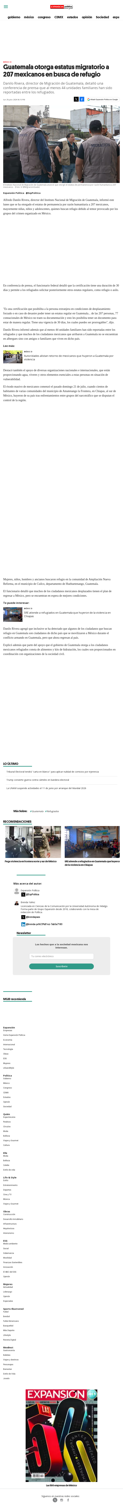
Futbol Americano (11, 1321)
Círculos (7, 1126)
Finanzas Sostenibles (12, 1262)
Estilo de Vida (9, 1374)
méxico (29, 17)
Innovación (8, 1267)
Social (6, 1248)
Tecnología (8, 1049)
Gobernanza (8, 1253)
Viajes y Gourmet (10, 1140)
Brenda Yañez (28, 902)
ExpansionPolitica (68, 1500)
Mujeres (6, 1063)
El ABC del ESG (9, 1272)
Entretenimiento (10, 1185)
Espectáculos (9, 1117)
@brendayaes (33, 917)
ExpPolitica (55, 1500)
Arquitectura (8, 1228)
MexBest (8, 1347)
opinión (87, 17)
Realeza (7, 1122)
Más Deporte (8, 1330)
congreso (44, 17)
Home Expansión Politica (14, 1035)
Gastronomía (9, 1350)
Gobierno (7, 1078)
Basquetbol (8, 1326)
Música (6, 1199)
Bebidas (6, 1355)
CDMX (58, 17)
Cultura (6, 1145)
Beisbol (6, 1316)
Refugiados (53, 811)
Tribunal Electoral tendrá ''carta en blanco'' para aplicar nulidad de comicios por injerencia (52, 771)
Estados (7, 1097)
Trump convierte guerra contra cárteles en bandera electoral (37, 779)
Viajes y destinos (11, 1360)
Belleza (6, 1136)
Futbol (5, 1312)
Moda (5, 1131)
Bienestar (7, 1369)
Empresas (7, 1030)
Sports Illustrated (13, 1308)
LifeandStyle (8, 1068)
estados (72, 17)
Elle (5, 1152)
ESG (5, 1058)
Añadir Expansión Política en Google (104, 99)
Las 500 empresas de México (61, 1485)
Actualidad (8, 1287)
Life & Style (9, 1177)
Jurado (6, 1378)
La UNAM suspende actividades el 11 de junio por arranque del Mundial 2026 (46, 788)
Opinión (6, 1102)
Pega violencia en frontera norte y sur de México (29, 861)
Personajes (8, 1364)
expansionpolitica (61, 1500)
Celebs (6, 1165)
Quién (6, 1114)
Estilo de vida (9, 1170)
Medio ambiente (10, 1244)
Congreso (7, 1088)
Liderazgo (7, 1292)
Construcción (9, 1214)
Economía (7, 1040)
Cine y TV (7, 1194)
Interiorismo (8, 1233)
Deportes (7, 1190)
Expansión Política (30, 890)
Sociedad (102, 17)
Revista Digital (9, 1340)
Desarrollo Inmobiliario (13, 1219)
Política (7, 1075)
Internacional (9, 1044)
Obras (5, 1054)
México (7, 62)
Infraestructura (9, 1224)
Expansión (9, 1027)
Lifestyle (7, 1335)
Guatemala (37, 811)
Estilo (5, 1180)
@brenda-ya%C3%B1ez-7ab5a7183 (44, 924)
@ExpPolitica (33, 192)
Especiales (8, 1301)
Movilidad (7, 1258)
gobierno (14, 17)
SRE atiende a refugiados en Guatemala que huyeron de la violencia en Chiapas (91, 863)
